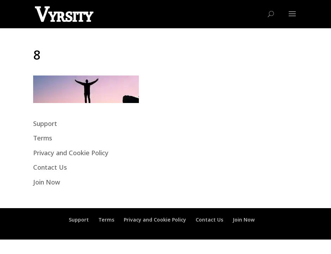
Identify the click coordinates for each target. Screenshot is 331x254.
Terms (42, 138)
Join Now (46, 182)
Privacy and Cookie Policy (71, 153)
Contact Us (50, 167)
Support (45, 123)
